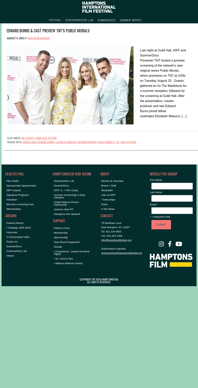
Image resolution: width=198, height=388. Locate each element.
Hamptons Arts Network (67, 214)
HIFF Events (27, 138)
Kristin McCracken (39, 38)
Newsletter (107, 190)
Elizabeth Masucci (66, 142)
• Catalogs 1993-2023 (18, 227)
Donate (58, 246)
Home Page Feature (46, 138)
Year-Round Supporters (67, 242)
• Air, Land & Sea (63, 258)
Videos (10, 255)
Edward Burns (45, 142)
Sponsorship (61, 237)
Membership (61, 232)
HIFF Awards (13, 190)
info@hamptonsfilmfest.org (116, 240)
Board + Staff (108, 185)
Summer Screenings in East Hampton (69, 196)
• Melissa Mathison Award (68, 263)
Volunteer (11, 199)
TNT (117, 142)
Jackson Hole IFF (63, 209)
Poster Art (11, 241)
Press (104, 204)
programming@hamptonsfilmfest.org (121, 253)
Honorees (11, 232)
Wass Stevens (128, 142)
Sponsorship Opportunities (21, 185)
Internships (109, 199)
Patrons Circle (62, 228)
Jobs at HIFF (108, 195)
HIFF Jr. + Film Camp (66, 190)
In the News (108, 209)
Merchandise (13, 209)
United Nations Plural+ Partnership (66, 203)
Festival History (15, 223)
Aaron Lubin (29, 142)
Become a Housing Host (20, 204)
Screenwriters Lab (16, 251)
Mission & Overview (112, 180)
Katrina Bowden (87, 142)
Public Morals (105, 142)
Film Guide (12, 180)
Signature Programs (17, 195)
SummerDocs (14, 246)
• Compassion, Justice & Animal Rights (71, 252)
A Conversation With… (19, 237)
